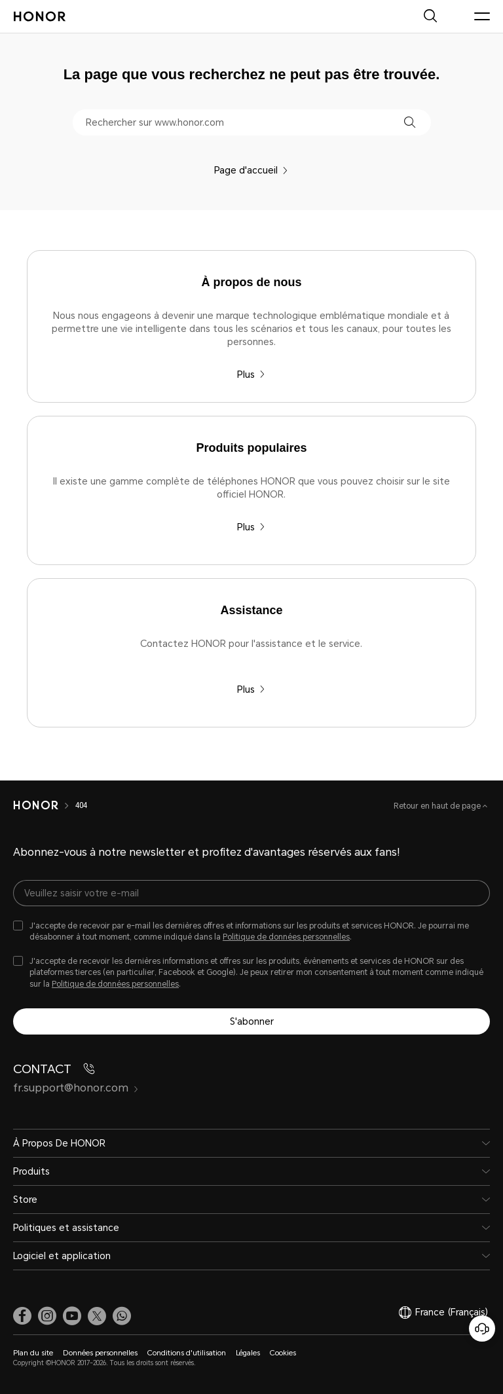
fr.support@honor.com (76, 1088)
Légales (248, 1353)
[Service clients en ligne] (482, 1328)
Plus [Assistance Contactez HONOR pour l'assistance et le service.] (251, 689)
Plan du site (33, 1353)
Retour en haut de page (438, 806)
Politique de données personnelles (286, 937)
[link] (22, 1315)
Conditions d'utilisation (186, 1353)
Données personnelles (100, 1353)
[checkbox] (251, 932)
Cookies (283, 1353)
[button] (409, 122)
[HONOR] (35, 805)
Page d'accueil (251, 170)
